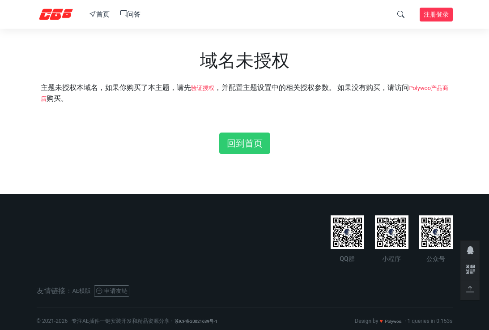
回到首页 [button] (245, 143)
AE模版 (84, 291)
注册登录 (436, 14)
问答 (130, 14)
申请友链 (119, 291)
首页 (99, 14)
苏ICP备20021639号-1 (201, 321)
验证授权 (205, 87)
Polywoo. (392, 321)
